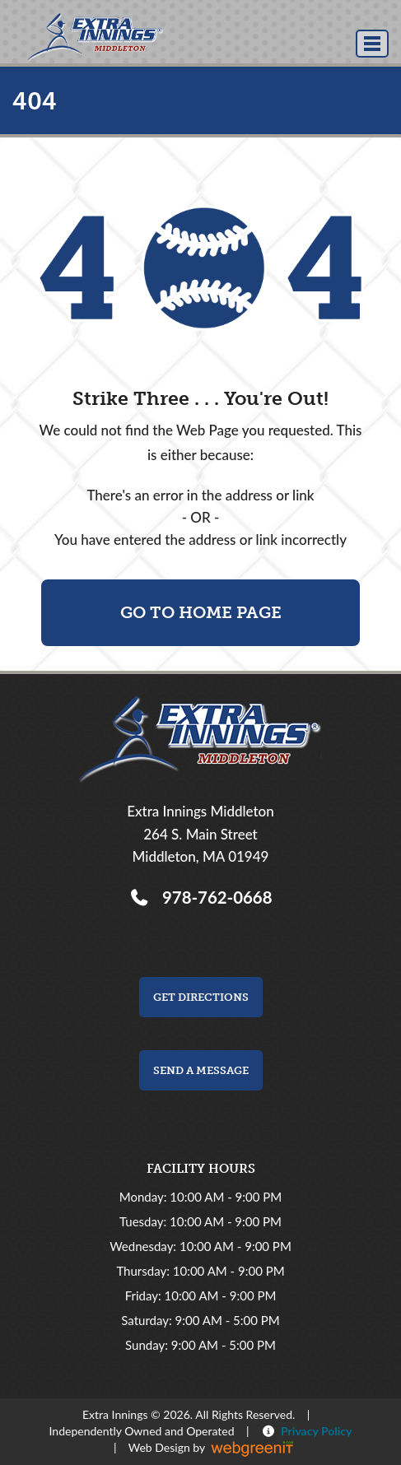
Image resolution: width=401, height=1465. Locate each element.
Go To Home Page (201, 612)
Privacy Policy (313, 1431)
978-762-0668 (213, 897)
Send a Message (201, 1070)
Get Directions (201, 997)
